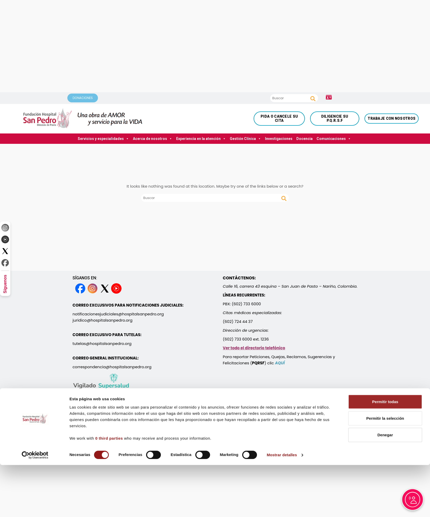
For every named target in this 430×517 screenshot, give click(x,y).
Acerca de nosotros (152, 138)
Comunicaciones (334, 138)
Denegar (385, 473)
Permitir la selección (385, 457)
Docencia (304, 139)
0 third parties (109, 477)
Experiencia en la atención (201, 138)
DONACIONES (83, 98)
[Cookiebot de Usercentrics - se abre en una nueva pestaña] (35, 494)
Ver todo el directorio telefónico (254, 348)
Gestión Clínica (245, 138)
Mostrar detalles (282, 494)
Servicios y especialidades (103, 138)
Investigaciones (278, 139)
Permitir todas (385, 440)
